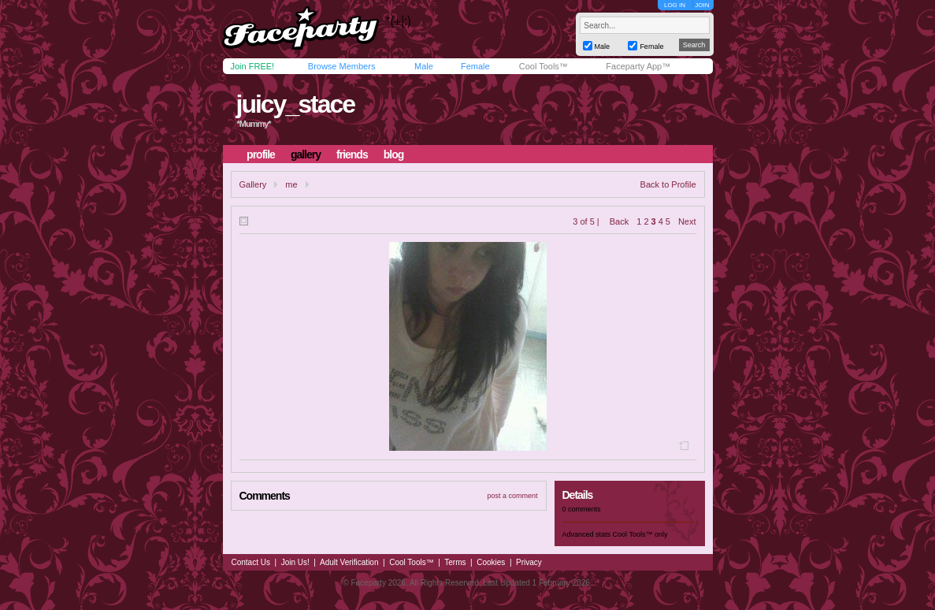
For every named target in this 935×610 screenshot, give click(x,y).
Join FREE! (253, 66)
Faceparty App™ (638, 66)
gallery (306, 154)
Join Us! (295, 562)
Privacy (529, 562)
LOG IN (674, 5)
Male (423, 66)
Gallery (253, 184)
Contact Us (251, 562)
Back (619, 221)
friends (352, 154)
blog (394, 154)
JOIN (702, 5)
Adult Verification (349, 562)
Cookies (491, 562)
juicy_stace (295, 104)
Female (475, 66)
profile (261, 154)
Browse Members (342, 66)
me (291, 184)
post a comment (512, 496)
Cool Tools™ (543, 66)
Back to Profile (668, 184)
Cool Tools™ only (640, 534)
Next (687, 221)
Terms (455, 562)
